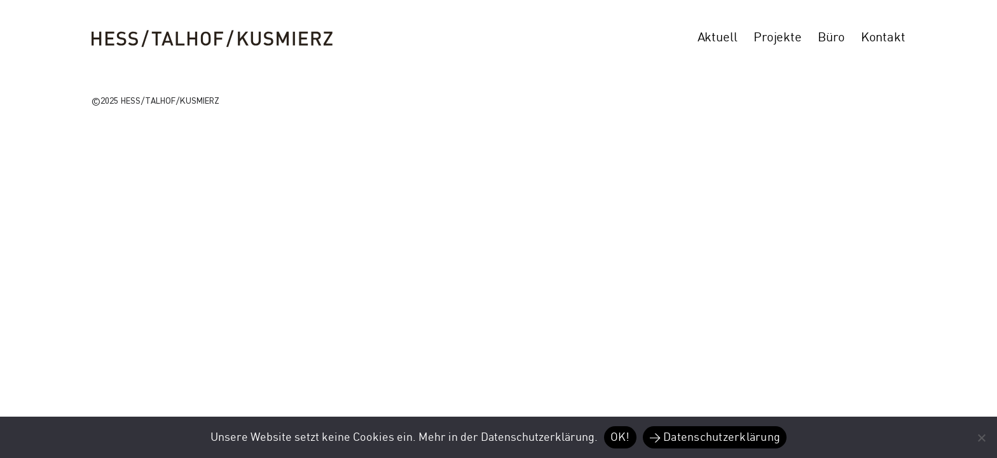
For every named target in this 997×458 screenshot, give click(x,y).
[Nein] (981, 437)
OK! (620, 437)
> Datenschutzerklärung (715, 437)
